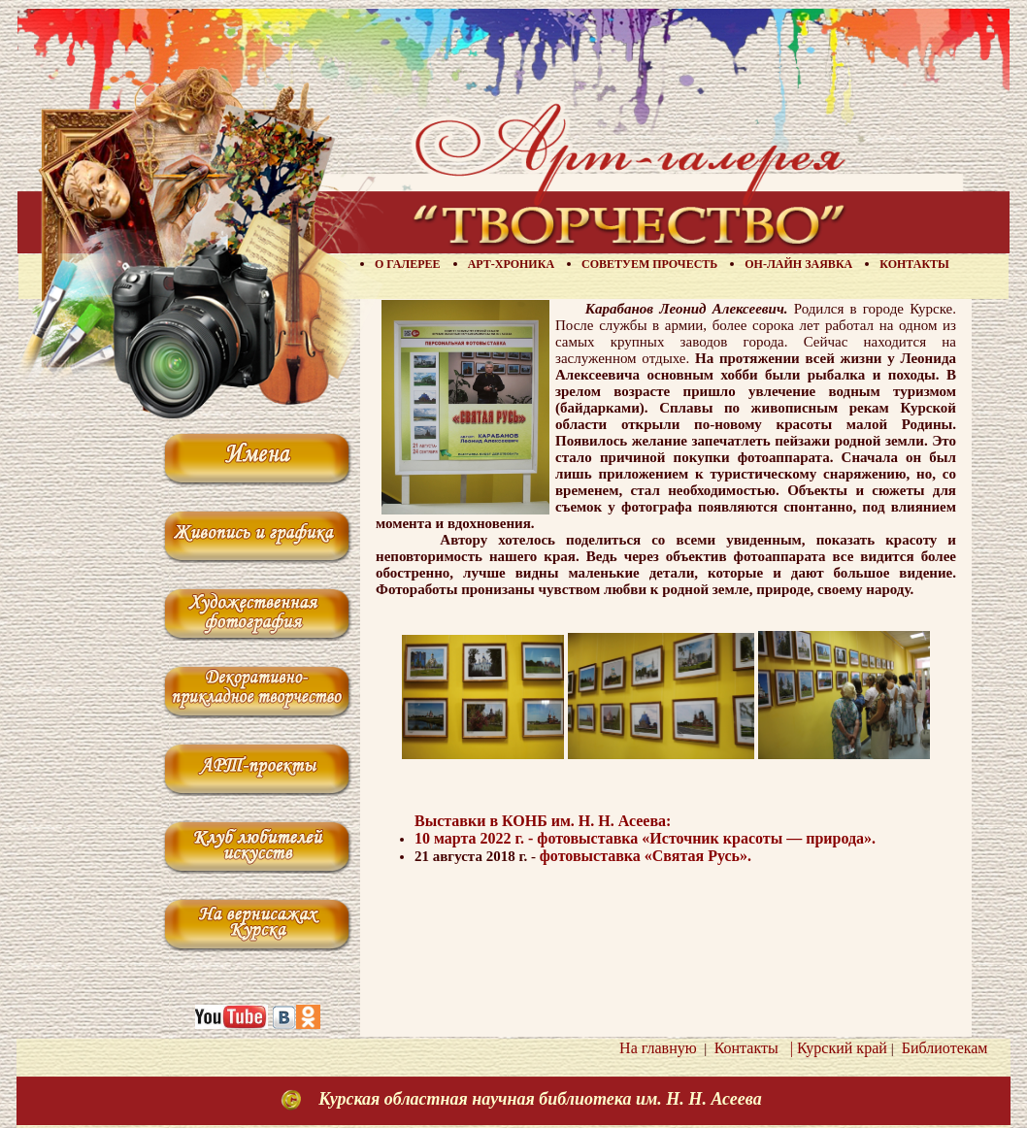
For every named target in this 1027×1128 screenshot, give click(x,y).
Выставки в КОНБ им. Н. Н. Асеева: (542, 821)
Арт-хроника (511, 264)
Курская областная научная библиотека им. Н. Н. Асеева (540, 1099)
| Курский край (835, 1048)
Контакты (914, 264)
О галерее (408, 264)
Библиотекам (941, 1048)
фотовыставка (706, 838)
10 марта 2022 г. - (475, 838)
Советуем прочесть (649, 264)
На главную (658, 1048)
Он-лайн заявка (798, 264)
